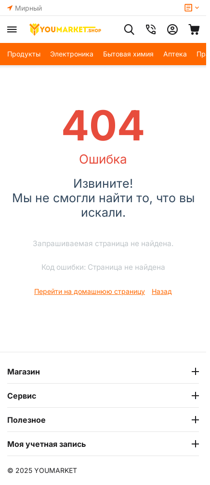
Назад (162, 291)
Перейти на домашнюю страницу (89, 291)
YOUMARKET (55, 470)
